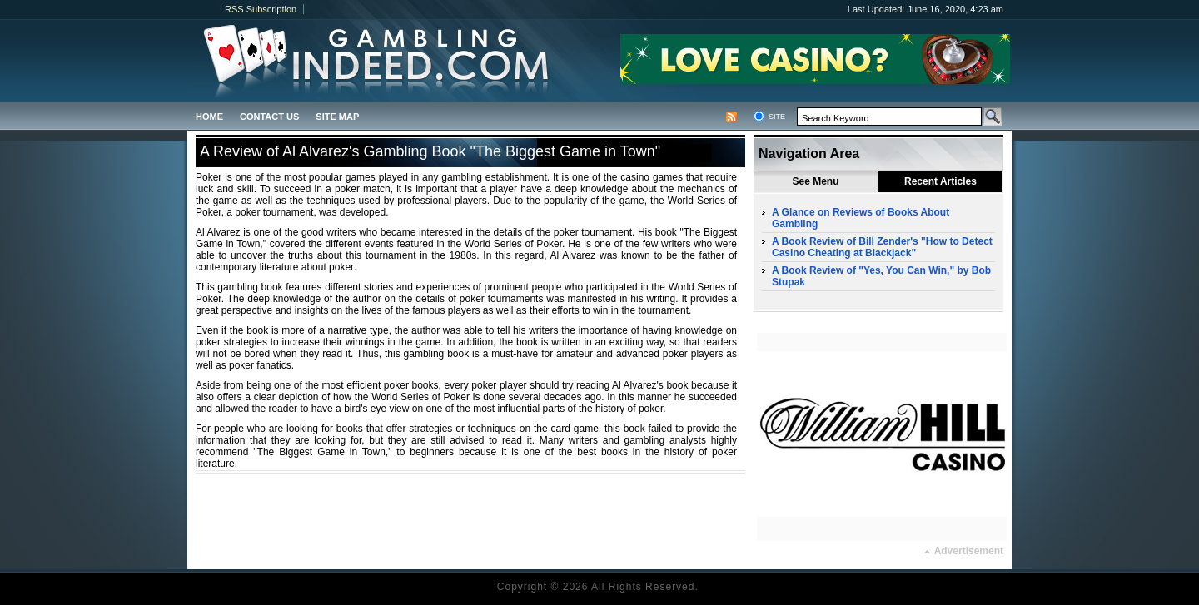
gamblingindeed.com (331, 60)
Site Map (337, 116)
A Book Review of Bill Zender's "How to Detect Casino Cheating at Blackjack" (882, 247)
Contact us (269, 116)
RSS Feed (731, 117)
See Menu (815, 181)
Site (777, 116)
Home (209, 116)
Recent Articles (940, 181)
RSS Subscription (260, 9)
